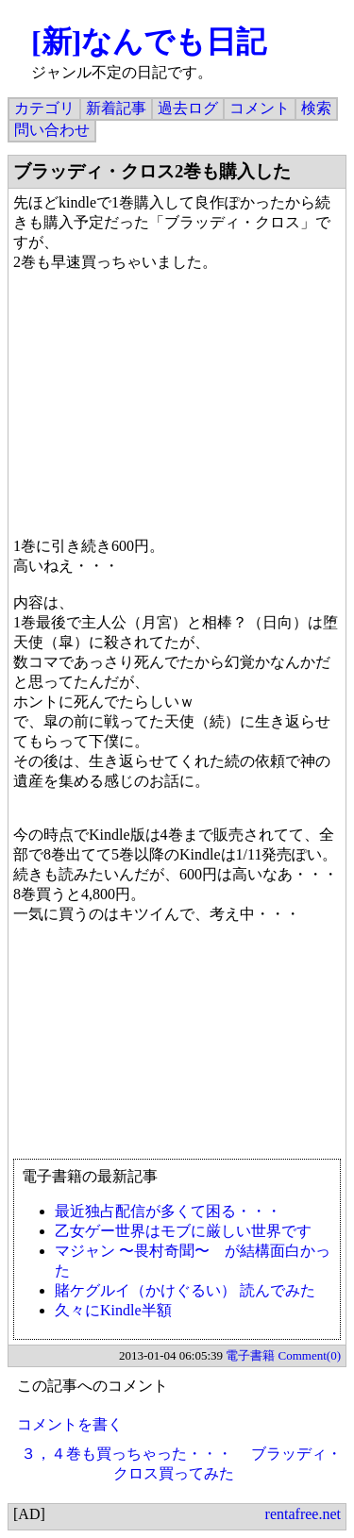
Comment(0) (309, 1355)
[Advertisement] (177, 1050)
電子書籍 (250, 1355)
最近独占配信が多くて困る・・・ (168, 1211)
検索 (316, 108)
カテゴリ (44, 108)
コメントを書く (70, 1424)
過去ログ (188, 108)
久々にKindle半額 (113, 1310)
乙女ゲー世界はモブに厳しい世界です (183, 1231)
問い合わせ (52, 130)
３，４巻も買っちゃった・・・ (126, 1454)
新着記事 (116, 108)
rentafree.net (303, 1514)
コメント (259, 108)
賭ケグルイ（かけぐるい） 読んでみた (185, 1290)
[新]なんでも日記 (148, 42)
